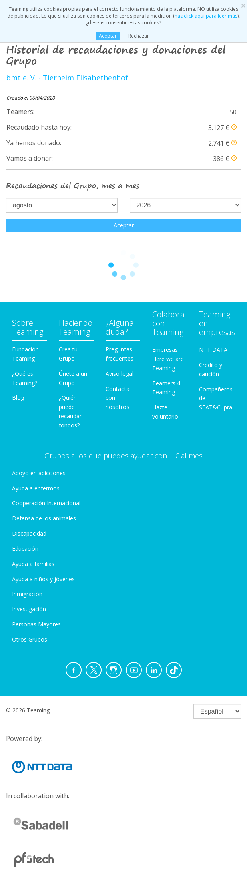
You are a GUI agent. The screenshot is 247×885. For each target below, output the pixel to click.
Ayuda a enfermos (36, 488)
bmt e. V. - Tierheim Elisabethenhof (67, 77)
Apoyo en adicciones (39, 473)
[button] (234, 127)
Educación (25, 548)
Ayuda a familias (33, 564)
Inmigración (27, 594)
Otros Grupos (29, 639)
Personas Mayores (36, 624)
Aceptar (108, 35)
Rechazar (138, 35)
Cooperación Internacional (46, 503)
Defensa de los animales (44, 518)
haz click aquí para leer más (206, 15)
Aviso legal (119, 373)
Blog (18, 397)
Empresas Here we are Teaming (168, 359)
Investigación (29, 609)
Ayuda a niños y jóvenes (43, 579)
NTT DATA (213, 349)
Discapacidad (29, 533)
